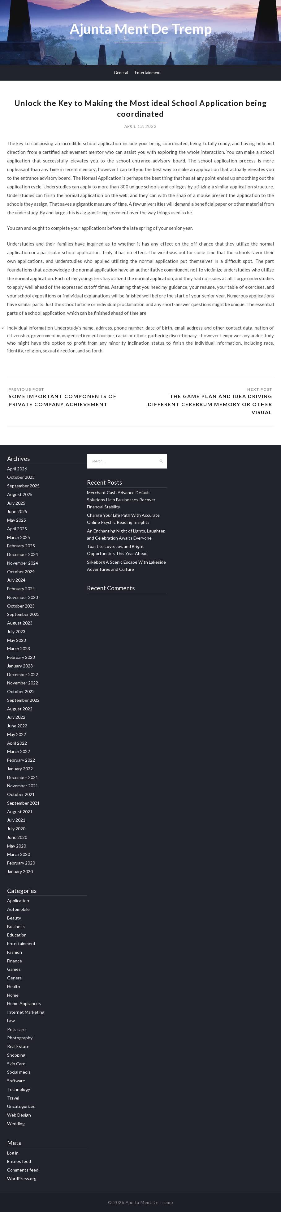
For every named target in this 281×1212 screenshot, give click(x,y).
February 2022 (21, 760)
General (121, 72)
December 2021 (22, 777)
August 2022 (19, 708)
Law (11, 1020)
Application (18, 900)
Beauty (14, 917)
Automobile (18, 909)
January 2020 (20, 871)
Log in (13, 1152)
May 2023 (16, 640)
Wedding (16, 1123)
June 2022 (17, 725)
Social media (19, 1072)
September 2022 (23, 700)
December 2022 (22, 674)
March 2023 (18, 648)
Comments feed (22, 1169)
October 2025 (21, 477)
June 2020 (17, 837)
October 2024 (21, 571)
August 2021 (19, 811)
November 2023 (22, 597)
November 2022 (22, 683)
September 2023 (23, 614)
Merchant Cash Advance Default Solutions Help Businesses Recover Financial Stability (121, 499)
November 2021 (22, 786)
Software (16, 1080)
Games (14, 969)
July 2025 (16, 503)
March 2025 (18, 537)
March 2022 (18, 751)
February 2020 (21, 862)
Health (13, 986)
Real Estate (18, 1046)
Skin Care (16, 1063)
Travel (13, 1097)
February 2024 (21, 588)
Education (17, 935)
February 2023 (21, 657)
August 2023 (19, 622)
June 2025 (17, 511)
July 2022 (16, 717)
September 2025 (23, 485)
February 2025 (21, 546)
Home (13, 995)
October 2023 (21, 605)
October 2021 (21, 794)
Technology (18, 1089)
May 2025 (16, 520)
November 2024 (22, 563)
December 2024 (22, 554)
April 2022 (17, 743)
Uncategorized (21, 1106)
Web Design (19, 1114)
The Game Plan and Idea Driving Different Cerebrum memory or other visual (209, 404)
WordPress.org (22, 1178)
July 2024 (16, 580)
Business (16, 926)
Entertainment (148, 72)
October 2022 (21, 691)
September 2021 (23, 803)
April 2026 (17, 468)
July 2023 (16, 631)
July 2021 (16, 820)
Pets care (16, 1029)
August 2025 (19, 494)
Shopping (16, 1055)
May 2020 (16, 845)
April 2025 (17, 528)
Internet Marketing (26, 1012)
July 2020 (16, 828)
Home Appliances (24, 1003)
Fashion (14, 952)
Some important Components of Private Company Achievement (63, 400)
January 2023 (20, 665)
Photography (19, 1038)
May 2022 (16, 734)
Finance (14, 960)
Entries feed (19, 1161)
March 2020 (18, 854)
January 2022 (20, 768)
